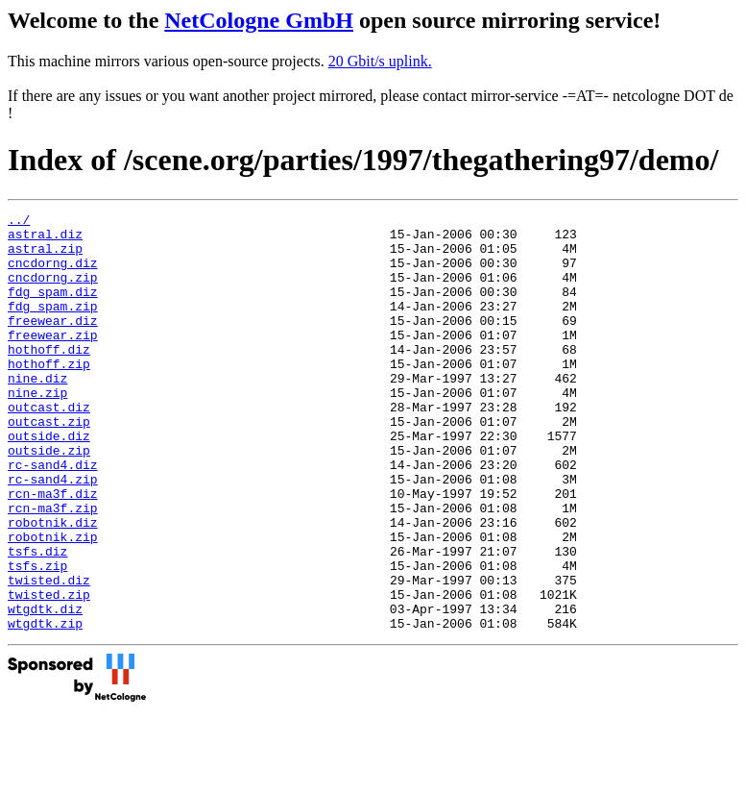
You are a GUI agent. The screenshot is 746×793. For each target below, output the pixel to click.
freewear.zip (53, 360)
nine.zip (37, 429)
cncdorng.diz (53, 274)
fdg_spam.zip (53, 326)
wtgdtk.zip (45, 706)
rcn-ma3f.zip (53, 568)
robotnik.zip (53, 602)
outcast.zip (49, 464)
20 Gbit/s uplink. (380, 61)
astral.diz (45, 239)
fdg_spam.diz (53, 308)
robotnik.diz (53, 585)
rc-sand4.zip (53, 533)
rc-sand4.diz (53, 516)
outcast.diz (49, 447)
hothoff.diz (49, 377)
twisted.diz (49, 654)
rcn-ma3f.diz (53, 550)
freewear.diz (53, 343)
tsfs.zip (37, 637)
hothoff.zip (49, 395)
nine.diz (37, 412)
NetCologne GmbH (258, 20)
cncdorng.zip (53, 291)
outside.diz (49, 481)
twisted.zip (49, 672)
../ (19, 222)
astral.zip (45, 256)
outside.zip (49, 499)
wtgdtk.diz (45, 689)
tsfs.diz (37, 620)
